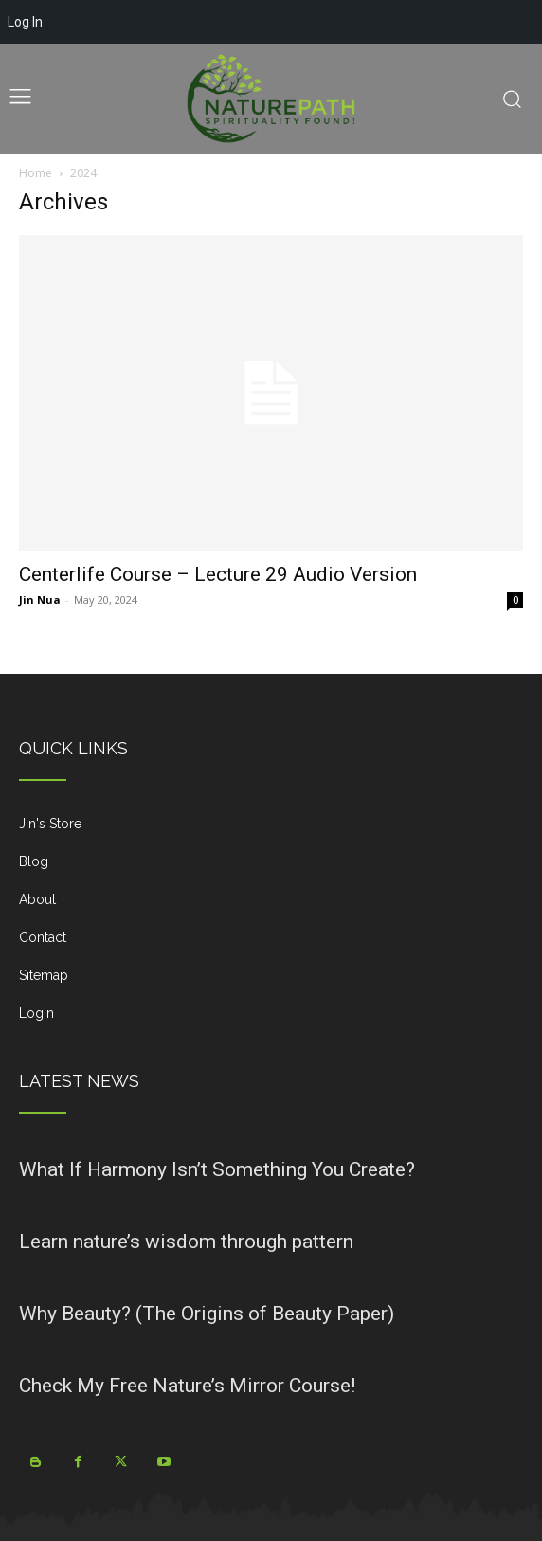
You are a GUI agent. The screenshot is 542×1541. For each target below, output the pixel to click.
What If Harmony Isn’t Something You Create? (217, 1169)
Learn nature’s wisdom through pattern (186, 1241)
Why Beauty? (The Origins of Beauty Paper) (206, 1313)
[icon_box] (271, 831)
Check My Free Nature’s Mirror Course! (187, 1385)
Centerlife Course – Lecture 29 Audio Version (218, 574)
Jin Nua (40, 599)
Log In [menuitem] (25, 21)
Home (35, 173)
